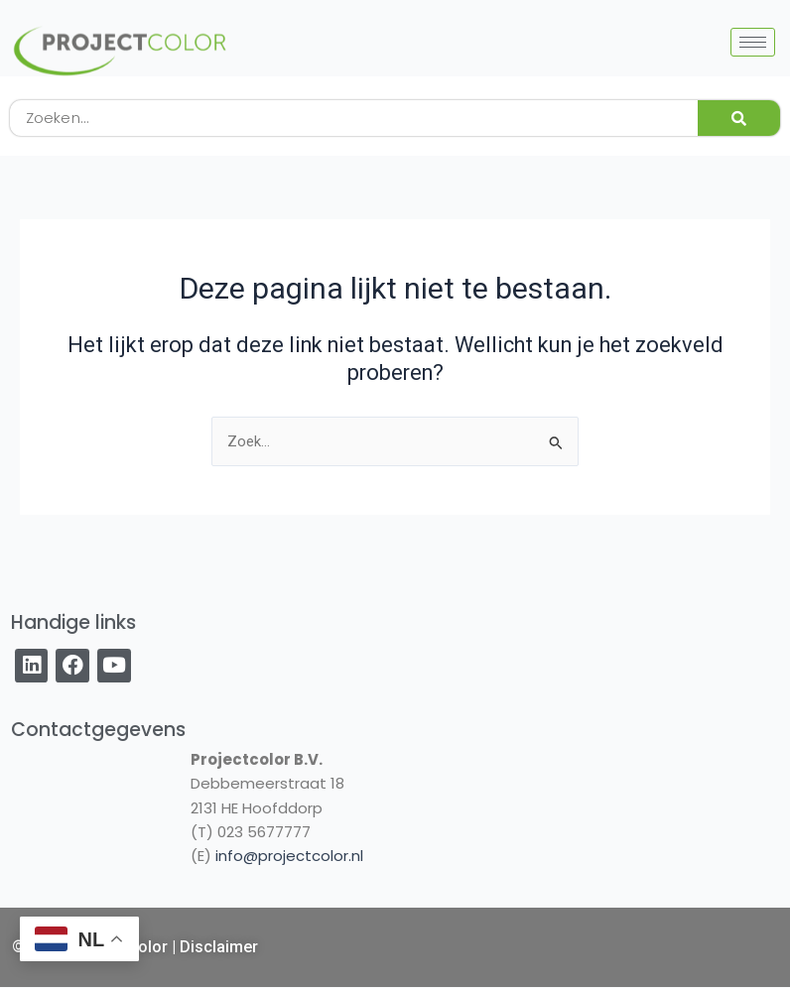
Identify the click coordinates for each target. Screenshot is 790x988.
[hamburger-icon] (752, 42)
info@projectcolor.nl (289, 855)
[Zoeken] (739, 118)
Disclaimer (219, 946)
